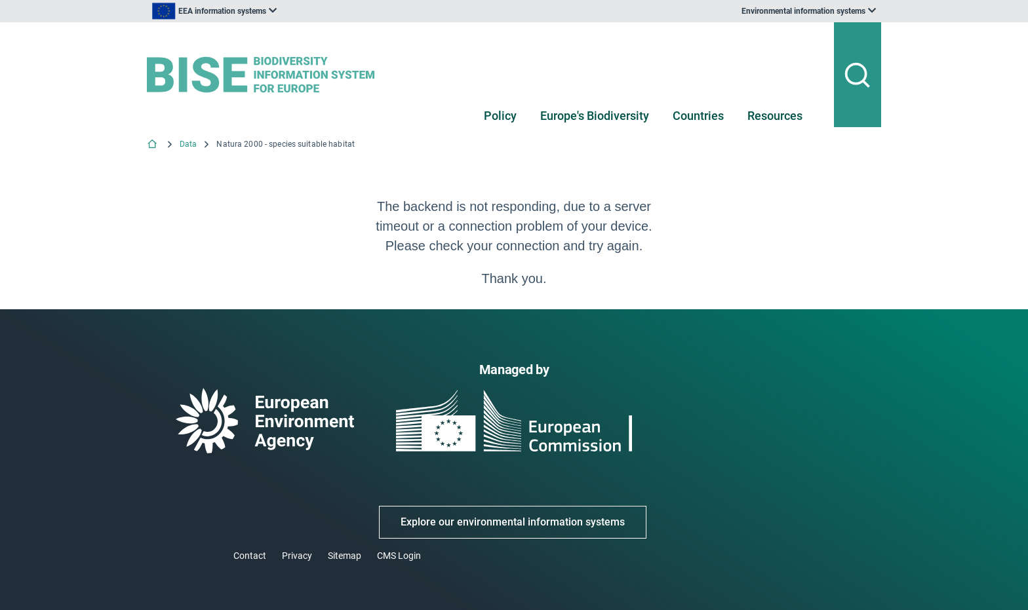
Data (188, 144)
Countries (698, 116)
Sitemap (344, 555)
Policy (500, 116)
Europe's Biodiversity (594, 116)
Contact (249, 555)
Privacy (297, 555)
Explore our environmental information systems (513, 522)
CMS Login (399, 555)
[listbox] (279, 11)
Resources (774, 116)
